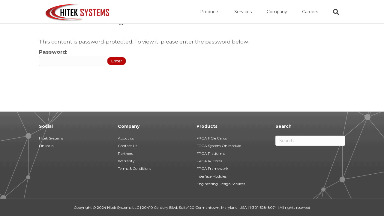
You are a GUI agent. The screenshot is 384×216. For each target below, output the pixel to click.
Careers (316, 11)
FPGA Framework (212, 168)
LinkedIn (46, 145)
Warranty (126, 161)
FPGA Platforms (210, 153)
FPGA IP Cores (209, 161)
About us (126, 138)
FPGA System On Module (218, 145)
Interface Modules (211, 176)
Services (249, 11)
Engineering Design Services (220, 184)
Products (215, 11)
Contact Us (127, 145)
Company (283, 11)
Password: (72, 81)
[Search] (338, 12)
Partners (125, 153)
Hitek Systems (51, 138)
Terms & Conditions (134, 168)
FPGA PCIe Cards (211, 138)
